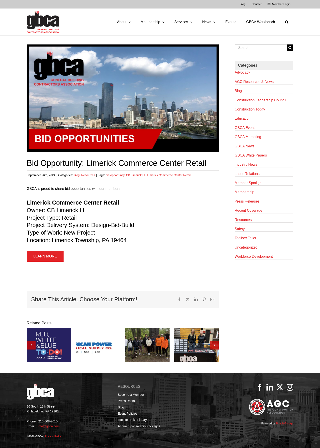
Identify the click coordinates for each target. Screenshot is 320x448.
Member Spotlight (248, 183)
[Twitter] (279, 387)
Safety (240, 229)
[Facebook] (259, 387)
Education (242, 118)
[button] (286, 22)
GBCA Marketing (248, 137)
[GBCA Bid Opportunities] (123, 98)
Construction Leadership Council (260, 100)
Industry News (246, 164)
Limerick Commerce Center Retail (169, 175)
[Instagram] (290, 387)
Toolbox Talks (245, 238)
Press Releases (247, 201)
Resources (88, 175)
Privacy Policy (53, 436)
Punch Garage (284, 423)
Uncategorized (246, 247)
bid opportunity (115, 175)
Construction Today (250, 109)
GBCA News (244, 146)
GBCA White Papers (251, 155)
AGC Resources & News (254, 82)
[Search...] (261, 47)
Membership (244, 192)
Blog (77, 175)
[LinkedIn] (269, 387)
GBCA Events (245, 128)
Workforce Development (254, 256)
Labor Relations (247, 174)
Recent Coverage (248, 210)
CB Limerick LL (136, 175)
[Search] (290, 47)
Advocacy (242, 72)
